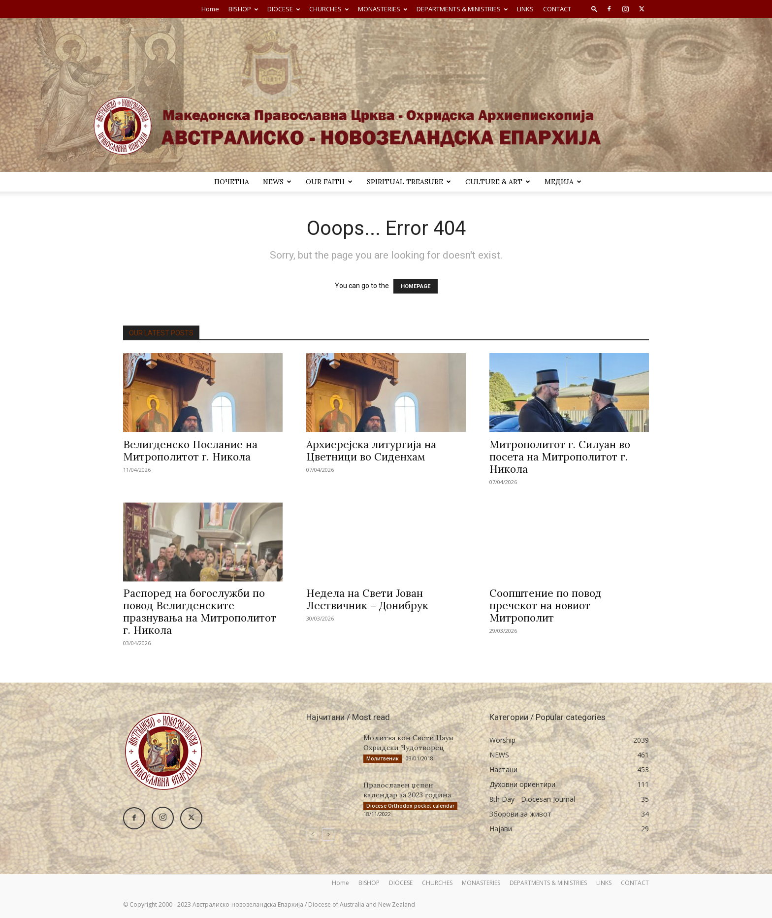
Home (210, 8)
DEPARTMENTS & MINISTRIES (462, 8)
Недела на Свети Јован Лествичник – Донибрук (367, 599)
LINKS (525, 8)
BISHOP (243, 8)
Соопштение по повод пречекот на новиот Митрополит (545, 605)
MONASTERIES (382, 8)
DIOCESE (283, 8)
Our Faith (329, 181)
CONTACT (557, 8)
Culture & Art (497, 181)
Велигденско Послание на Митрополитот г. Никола (190, 450)
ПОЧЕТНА (231, 181)
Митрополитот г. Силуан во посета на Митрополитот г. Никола (559, 457)
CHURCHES (329, 8)
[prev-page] (312, 834)
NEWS (277, 181)
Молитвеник (382, 758)
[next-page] (328, 834)
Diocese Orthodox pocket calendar (410, 805)
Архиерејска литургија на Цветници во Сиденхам (371, 450)
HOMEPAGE (415, 286)
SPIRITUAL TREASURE (409, 181)
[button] (594, 8)
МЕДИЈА (563, 181)
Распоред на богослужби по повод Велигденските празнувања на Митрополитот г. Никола (199, 612)
